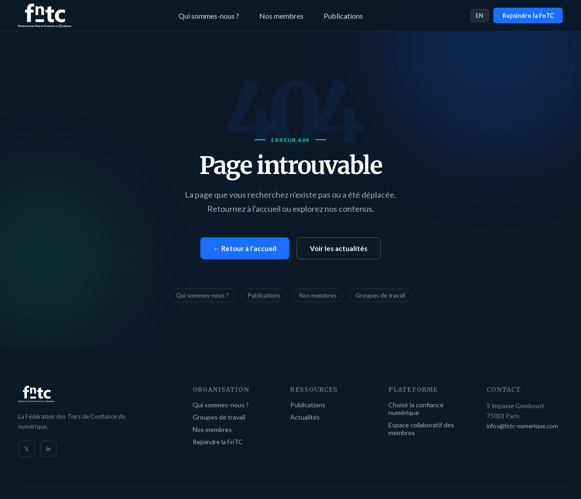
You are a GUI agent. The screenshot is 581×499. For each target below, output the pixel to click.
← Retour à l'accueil (245, 248)
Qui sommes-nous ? (208, 15)
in (48, 448)
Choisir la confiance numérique (416, 408)
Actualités (305, 417)
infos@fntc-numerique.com (522, 426)
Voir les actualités (338, 248)
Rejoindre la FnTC (528, 15)
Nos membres (281, 15)
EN (480, 15)
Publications (343, 15)
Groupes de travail (380, 295)
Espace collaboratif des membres (421, 428)
